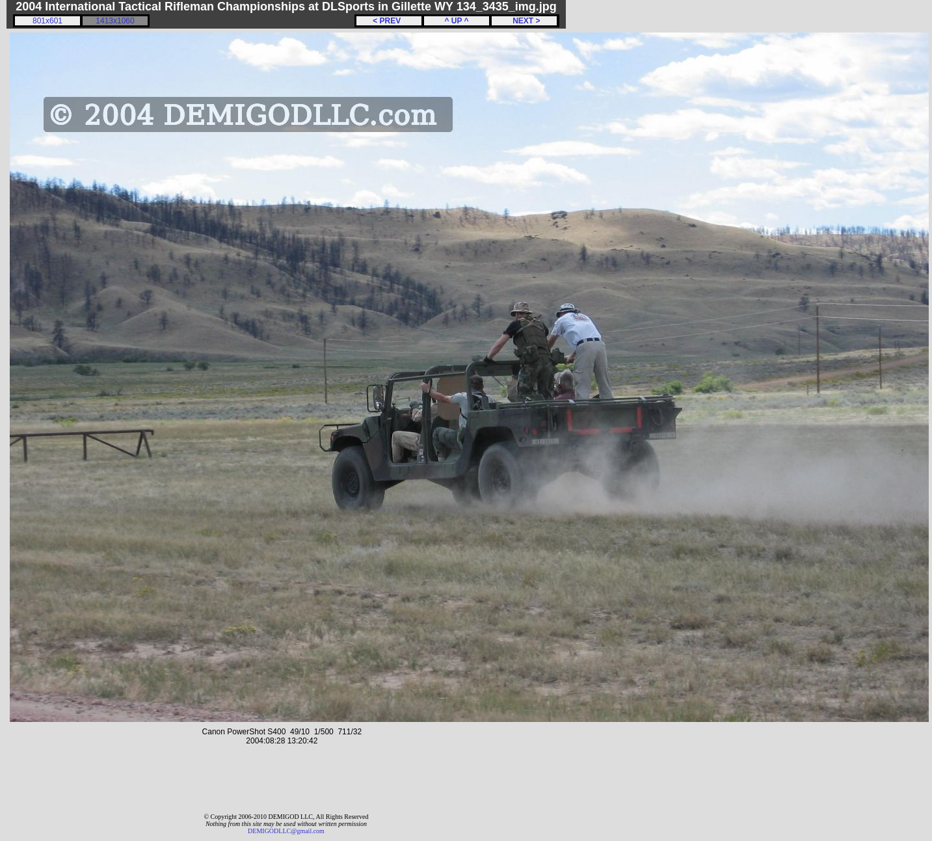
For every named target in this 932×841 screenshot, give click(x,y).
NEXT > (523, 20)
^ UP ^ (456, 20)
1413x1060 (115, 20)
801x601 (47, 20)
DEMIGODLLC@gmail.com (286, 830)
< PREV (389, 20)
